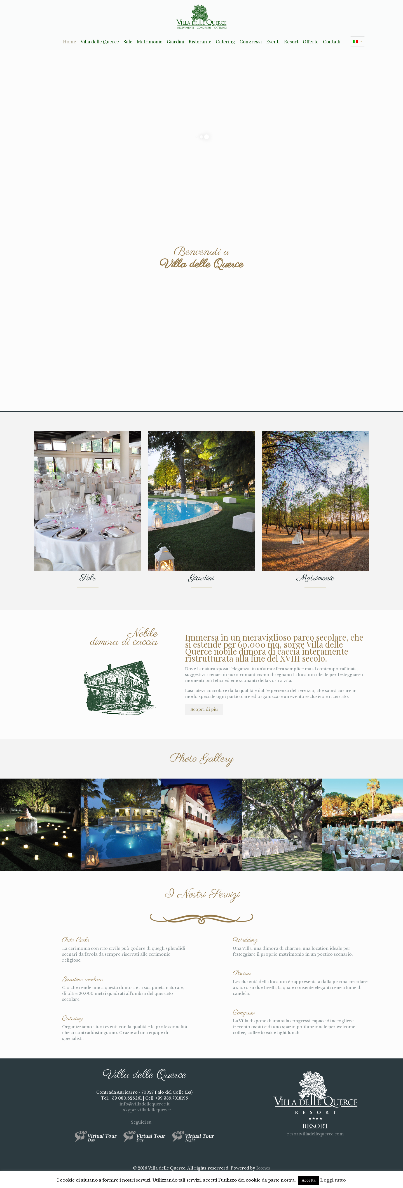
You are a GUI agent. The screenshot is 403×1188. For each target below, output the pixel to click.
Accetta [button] (309, 1180)
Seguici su (144, 1122)
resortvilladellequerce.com (315, 1134)
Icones (263, 1168)
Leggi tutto (333, 1180)
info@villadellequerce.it (145, 1104)
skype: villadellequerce (144, 1109)
